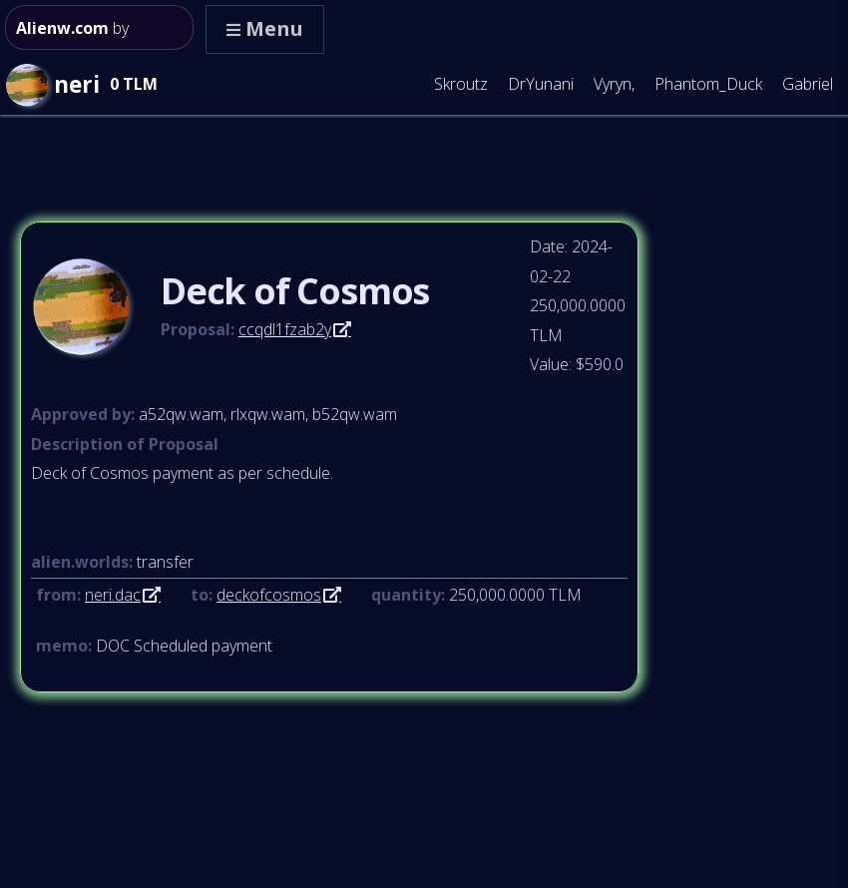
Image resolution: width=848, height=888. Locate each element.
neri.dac (113, 595)
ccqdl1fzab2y (284, 329)
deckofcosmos (268, 595)
